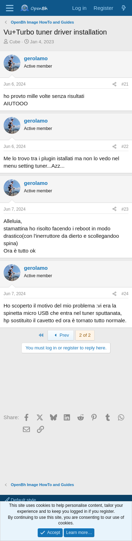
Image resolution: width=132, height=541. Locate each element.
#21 (124, 84)
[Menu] (9, 8)
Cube (15, 41)
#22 (124, 146)
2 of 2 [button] (85, 335)
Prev (60, 335)
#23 (124, 209)
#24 (124, 293)
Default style (20, 500)
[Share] (114, 84)
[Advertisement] (66, 385)
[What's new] (124, 7)
